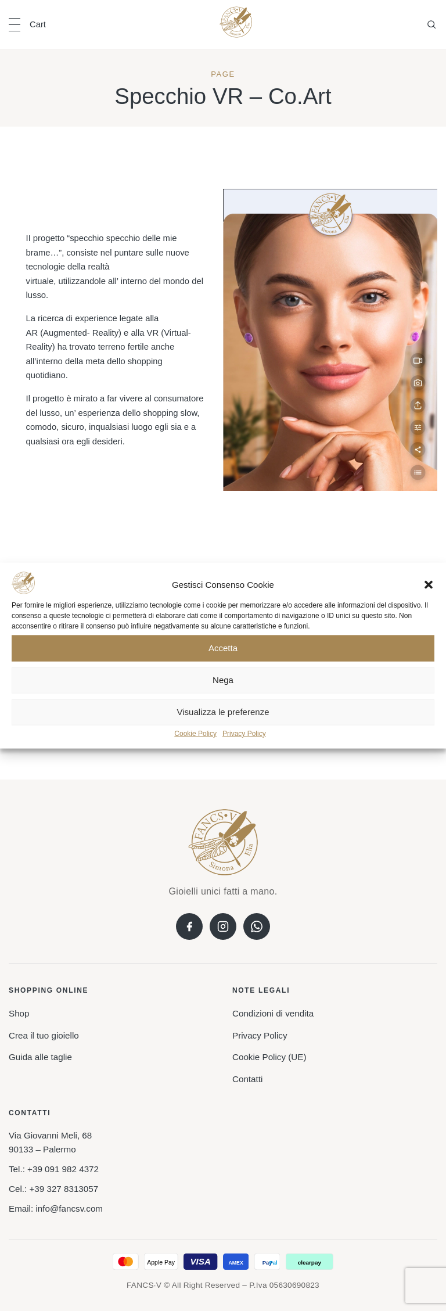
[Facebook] (189, 926)
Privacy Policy (244, 734)
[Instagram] (223, 926)
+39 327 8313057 (63, 1189)
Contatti (247, 1079)
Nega (223, 680)
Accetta (223, 648)
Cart (38, 24)
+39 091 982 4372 (63, 1169)
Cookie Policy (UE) (269, 1057)
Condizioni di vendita (273, 1013)
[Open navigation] (14, 24)
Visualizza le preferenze (223, 712)
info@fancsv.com (69, 1208)
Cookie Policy (195, 734)
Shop (19, 1013)
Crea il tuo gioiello (44, 1035)
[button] (428, 585)
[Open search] (431, 24)
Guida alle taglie (40, 1057)
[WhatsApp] (256, 926)
